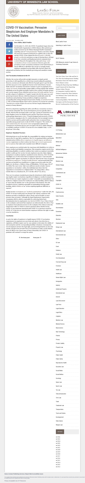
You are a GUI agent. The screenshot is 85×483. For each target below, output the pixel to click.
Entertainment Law (61, 231)
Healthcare (59, 273)
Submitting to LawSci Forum (63, 45)
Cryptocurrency (60, 192)
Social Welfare (59, 374)
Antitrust (58, 145)
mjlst (12, 40)
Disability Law (59, 204)
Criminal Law (59, 188)
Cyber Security (60, 196)
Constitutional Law (60, 173)
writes (24, 116)
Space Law (59, 382)
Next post (37, 237)
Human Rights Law (61, 277)
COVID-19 (58, 184)
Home (6, 474)
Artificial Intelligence (61, 149)
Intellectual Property (61, 289)
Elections (58, 219)
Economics (59, 211)
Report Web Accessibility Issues (34, 474)
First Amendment (60, 258)
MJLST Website (60, 58)
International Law (60, 293)
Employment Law (60, 223)
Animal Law (59, 142)
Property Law (59, 347)
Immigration (59, 281)
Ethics (57, 239)
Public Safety (59, 359)
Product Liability (60, 343)
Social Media (59, 370)
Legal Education (60, 308)
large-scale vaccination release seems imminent (32, 62)
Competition (59, 169)
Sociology (58, 378)
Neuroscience (59, 328)
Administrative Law (61, 134)
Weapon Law (59, 425)
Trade (57, 401)
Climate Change (60, 165)
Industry (58, 285)
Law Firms (58, 304)
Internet (58, 297)
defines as (20, 186)
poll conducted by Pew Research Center (18, 124)
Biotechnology (59, 157)
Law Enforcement (60, 301)
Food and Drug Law (61, 262)
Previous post (24, 237)
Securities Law (60, 366)
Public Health (59, 355)
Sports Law (59, 386)
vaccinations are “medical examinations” (29, 192)
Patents (58, 335)
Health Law (59, 270)
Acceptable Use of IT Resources (17, 481)
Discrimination (59, 207)
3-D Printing (59, 130)
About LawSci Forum (61, 41)
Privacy (58, 339)
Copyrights (59, 180)
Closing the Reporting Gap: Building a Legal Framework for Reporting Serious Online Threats (67, 87)
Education (58, 215)
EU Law (58, 242)
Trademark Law (60, 405)
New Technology (60, 332)
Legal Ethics (59, 312)
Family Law (59, 254)
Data (57, 200)
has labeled (31, 201)
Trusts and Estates (61, 413)
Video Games (59, 421)
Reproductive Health (61, 363)
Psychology (59, 351)
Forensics (58, 266)
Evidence (58, 250)
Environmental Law (61, 235)
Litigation (58, 316)
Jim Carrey (49, 92)
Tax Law (58, 390)
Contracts (58, 176)
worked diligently (20, 61)
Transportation (59, 409)
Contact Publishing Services (16, 474)
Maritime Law (59, 320)
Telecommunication (61, 394)
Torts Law (58, 398)
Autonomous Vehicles (61, 153)
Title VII (46, 155)
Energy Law (59, 227)
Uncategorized (60, 417)
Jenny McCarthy (38, 92)
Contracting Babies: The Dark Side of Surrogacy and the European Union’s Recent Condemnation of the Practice (67, 102)
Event (57, 246)
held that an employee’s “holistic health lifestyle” (22, 160)
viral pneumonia (31, 52)
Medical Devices (60, 324)
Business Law (59, 161)
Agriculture (59, 138)
